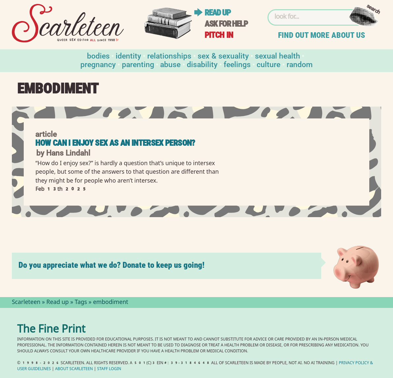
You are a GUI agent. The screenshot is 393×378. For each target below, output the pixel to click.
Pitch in (219, 35)
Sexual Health (277, 55)
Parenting (138, 64)
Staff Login (109, 369)
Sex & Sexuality (223, 55)
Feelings (237, 64)
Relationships (169, 55)
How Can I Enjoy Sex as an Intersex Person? (115, 143)
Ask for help (226, 24)
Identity (128, 55)
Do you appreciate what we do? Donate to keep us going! (111, 265)
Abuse (170, 64)
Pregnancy (98, 64)
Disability (202, 64)
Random (300, 64)
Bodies (98, 55)
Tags (81, 303)
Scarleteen (26, 303)
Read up (217, 12)
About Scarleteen (74, 369)
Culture (268, 64)
